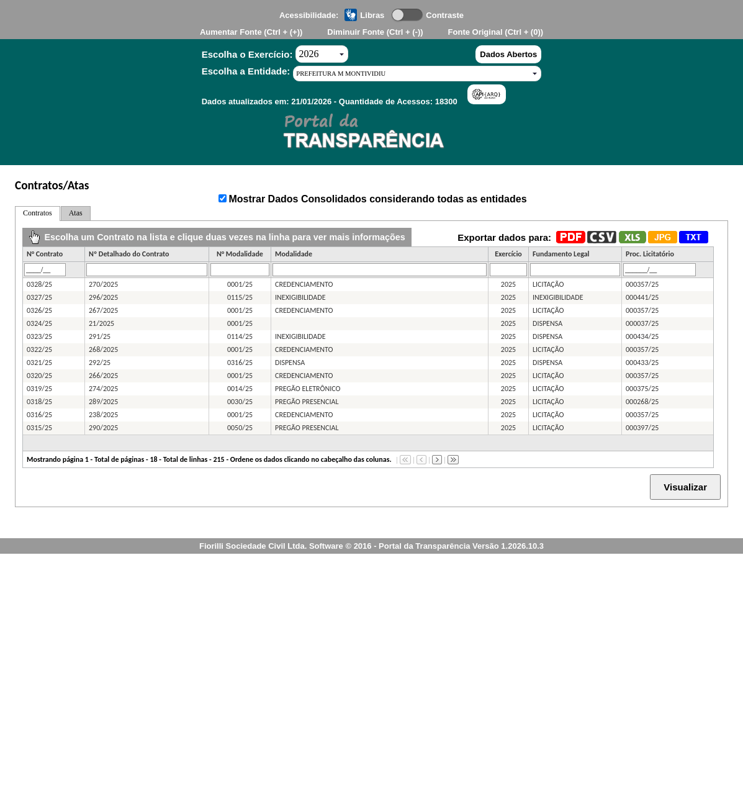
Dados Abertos (508, 54)
